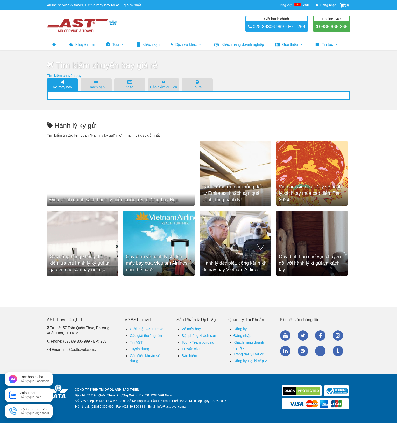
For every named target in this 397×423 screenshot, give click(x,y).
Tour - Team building (198, 342)
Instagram (338, 335)
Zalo (320, 351)
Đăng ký (240, 329)
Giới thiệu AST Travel (147, 329)
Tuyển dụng (139, 349)
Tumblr (338, 351)
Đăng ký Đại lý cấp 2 (250, 361)
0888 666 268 (333, 26)
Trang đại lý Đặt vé (248, 354)
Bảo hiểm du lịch (163, 84)
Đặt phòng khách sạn (199, 335)
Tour (115, 44)
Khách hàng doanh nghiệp (239, 44)
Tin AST (136, 342)
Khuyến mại (82, 44)
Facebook (320, 335)
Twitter (303, 335)
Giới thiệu (288, 44)
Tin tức (326, 44)
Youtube (285, 335)
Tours (197, 84)
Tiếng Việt (295, 5)
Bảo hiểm (189, 356)
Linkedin (285, 351)
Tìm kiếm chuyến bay (64, 75)
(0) (344, 5)
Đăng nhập (242, 335)
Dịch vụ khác (186, 44)
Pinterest (303, 351)
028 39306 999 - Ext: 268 (278, 26)
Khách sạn (148, 44)
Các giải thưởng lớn (146, 335)
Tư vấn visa (191, 349)
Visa (130, 84)
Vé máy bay (62, 84)
